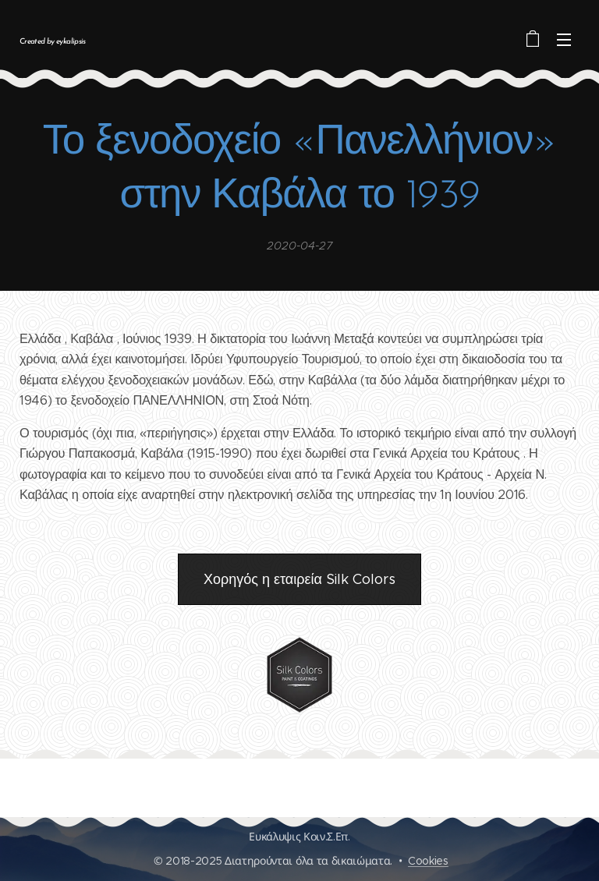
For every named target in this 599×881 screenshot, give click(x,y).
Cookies (428, 861)
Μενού (564, 40)
